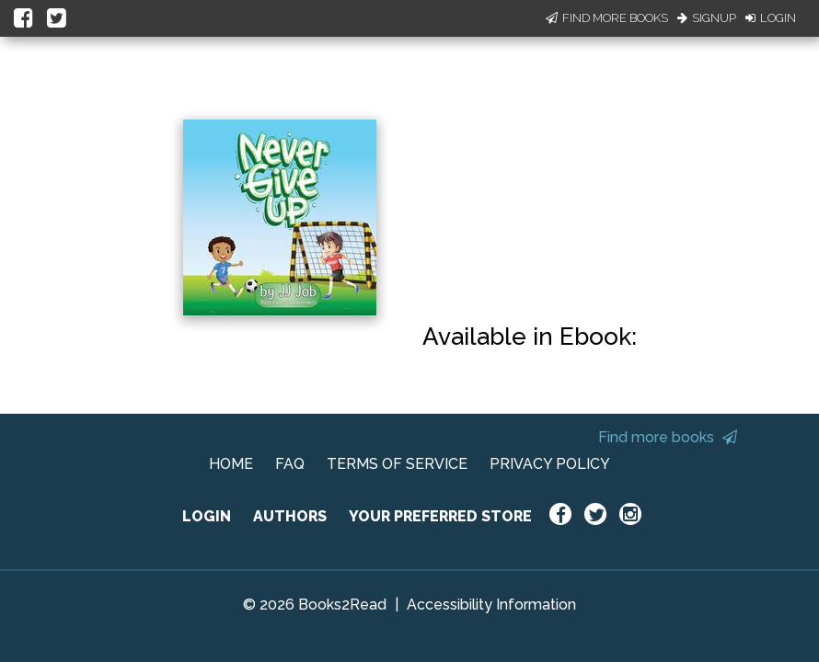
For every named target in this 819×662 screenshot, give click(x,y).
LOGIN (206, 516)
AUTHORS (290, 516)
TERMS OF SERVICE (397, 464)
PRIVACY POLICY (550, 464)
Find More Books (607, 18)
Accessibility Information (491, 604)
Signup (706, 18)
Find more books (667, 437)
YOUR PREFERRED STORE (440, 516)
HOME (231, 464)
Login (770, 18)
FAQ (290, 464)
